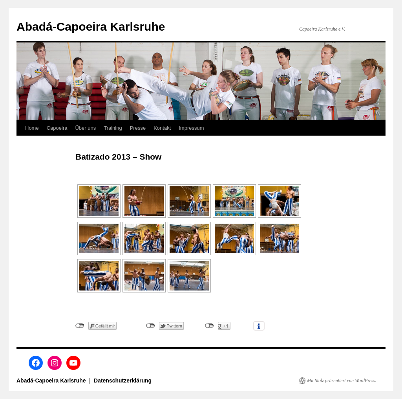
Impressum (191, 128)
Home (32, 128)
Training (113, 128)
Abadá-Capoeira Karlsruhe (90, 26)
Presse (138, 128)
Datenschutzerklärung (123, 380)
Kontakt (162, 128)
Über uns (85, 128)
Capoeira (57, 128)
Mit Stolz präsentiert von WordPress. (341, 380)
